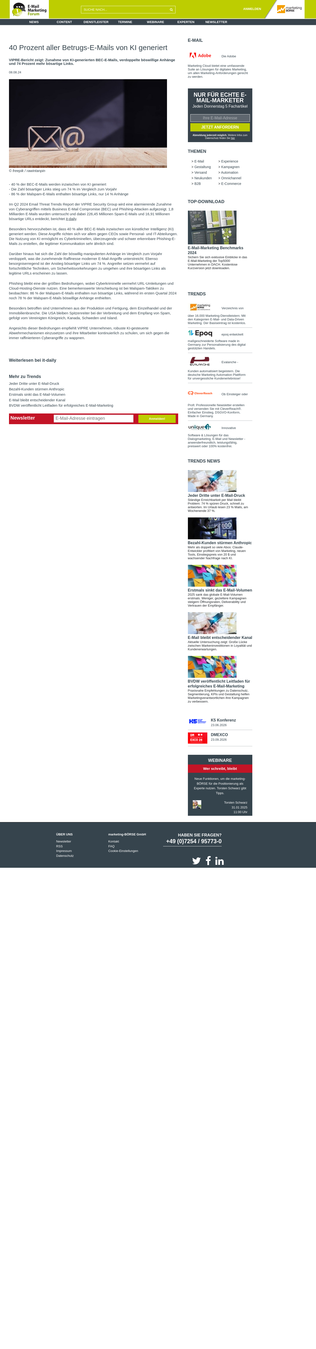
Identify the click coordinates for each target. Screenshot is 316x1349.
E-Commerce (231, 184)
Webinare (155, 22)
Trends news (204, 461)
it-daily (71, 219)
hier (233, 138)
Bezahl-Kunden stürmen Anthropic (36, 389)
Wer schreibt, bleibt (220, 769)
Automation (229, 173)
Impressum (64, 851)
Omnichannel (231, 178)
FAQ (111, 847)
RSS (59, 847)
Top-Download (206, 201)
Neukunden (203, 178)
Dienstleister (96, 22)
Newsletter (216, 22)
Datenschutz (65, 856)
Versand (200, 173)
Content (64, 22)
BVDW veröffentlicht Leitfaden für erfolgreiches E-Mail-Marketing (61, 405)
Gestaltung (202, 167)
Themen (197, 151)
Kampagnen (230, 167)
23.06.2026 (219, 725)
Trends (197, 294)
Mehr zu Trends (25, 376)
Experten (185, 22)
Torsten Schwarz (235, 803)
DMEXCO (219, 735)
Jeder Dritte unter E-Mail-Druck (34, 383)
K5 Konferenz (223, 720)
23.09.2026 (219, 740)
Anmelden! (157, 419)
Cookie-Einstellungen (123, 851)
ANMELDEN (252, 9)
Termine (125, 22)
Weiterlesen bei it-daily (32, 360)
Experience (229, 161)
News (34, 22)
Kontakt (113, 842)
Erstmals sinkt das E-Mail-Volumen (37, 394)
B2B (197, 184)
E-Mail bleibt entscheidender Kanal (37, 400)
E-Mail (195, 40)
